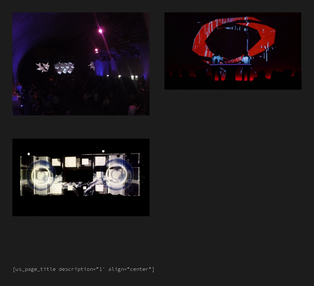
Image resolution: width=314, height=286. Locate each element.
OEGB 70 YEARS (195, 95)
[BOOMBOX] (81, 143)
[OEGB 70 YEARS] (233, 17)
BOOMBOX (31, 222)
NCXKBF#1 (32, 121)
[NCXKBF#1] (81, 17)
